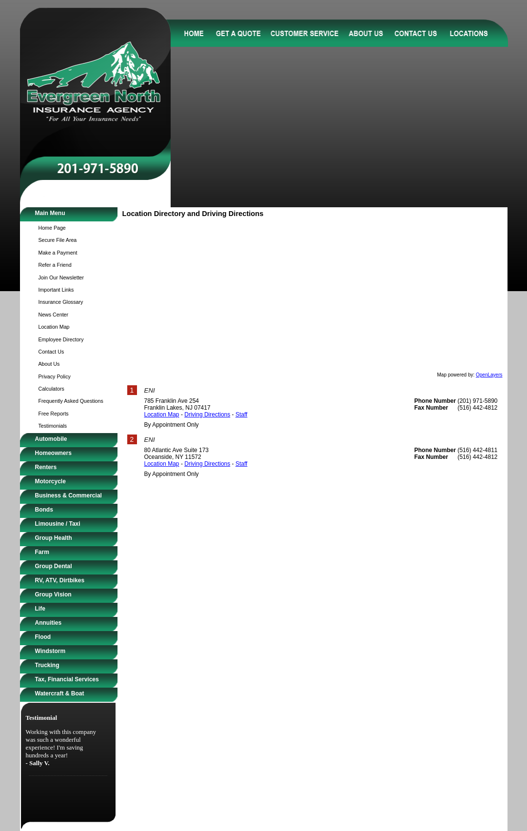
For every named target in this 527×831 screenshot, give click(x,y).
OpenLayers (489, 374)
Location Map (161, 414)
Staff (241, 414)
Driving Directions (207, 414)
